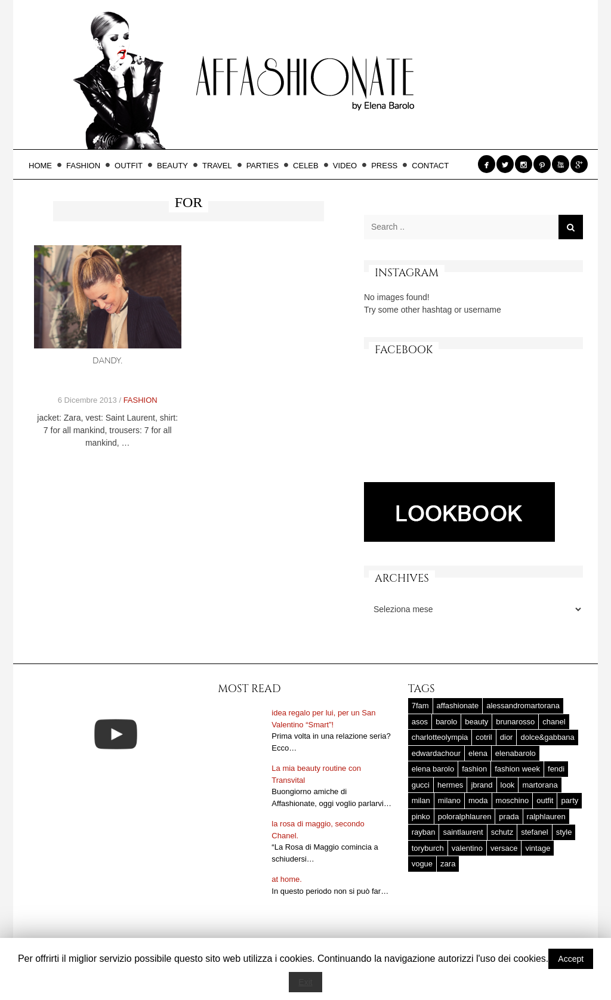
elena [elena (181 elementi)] (477, 753)
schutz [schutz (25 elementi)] (502, 832)
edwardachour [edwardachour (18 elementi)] (436, 753)
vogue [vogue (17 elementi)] (422, 863)
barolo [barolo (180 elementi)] (446, 721)
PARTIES (266, 165)
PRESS (388, 165)
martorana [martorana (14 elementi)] (539, 784)
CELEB (309, 165)
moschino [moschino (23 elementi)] (512, 800)
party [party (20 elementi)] (569, 800)
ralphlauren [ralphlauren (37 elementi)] (546, 816)
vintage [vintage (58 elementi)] (537, 848)
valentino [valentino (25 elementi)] (467, 848)
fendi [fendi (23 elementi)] (556, 768)
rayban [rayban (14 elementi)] (424, 832)
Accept (571, 959)
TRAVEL (220, 165)
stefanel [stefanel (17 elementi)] (534, 832)
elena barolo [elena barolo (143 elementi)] (433, 768)
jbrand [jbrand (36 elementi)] (481, 784)
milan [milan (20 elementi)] (421, 800)
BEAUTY (176, 165)
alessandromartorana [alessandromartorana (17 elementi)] (523, 705)
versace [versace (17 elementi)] (504, 848)
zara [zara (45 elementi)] (447, 863)
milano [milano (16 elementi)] (449, 800)
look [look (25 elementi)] (508, 784)
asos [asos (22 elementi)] (420, 721)
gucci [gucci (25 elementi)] (421, 784)
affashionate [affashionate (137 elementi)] (458, 705)
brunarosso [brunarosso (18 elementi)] (515, 721)
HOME (44, 165)
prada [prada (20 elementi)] (509, 816)
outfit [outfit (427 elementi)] (544, 800)
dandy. (107, 360)
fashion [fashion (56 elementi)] (474, 768)
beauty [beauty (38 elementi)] (476, 721)
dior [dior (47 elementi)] (506, 737)
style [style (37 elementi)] (564, 832)
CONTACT (430, 165)
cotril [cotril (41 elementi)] (484, 737)
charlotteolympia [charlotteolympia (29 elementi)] (440, 737)
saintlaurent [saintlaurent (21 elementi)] (463, 832)
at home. (286, 879)
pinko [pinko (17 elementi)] (421, 816)
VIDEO (348, 165)
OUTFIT (132, 165)
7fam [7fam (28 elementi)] (420, 705)
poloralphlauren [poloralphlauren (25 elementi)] (465, 816)
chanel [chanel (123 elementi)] (553, 721)
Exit (305, 982)
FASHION (86, 165)
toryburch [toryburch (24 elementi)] (428, 848)
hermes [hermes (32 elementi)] (450, 784)
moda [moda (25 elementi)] (478, 800)
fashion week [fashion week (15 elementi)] (517, 768)
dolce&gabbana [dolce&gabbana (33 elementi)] (547, 737)
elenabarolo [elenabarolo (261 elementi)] (515, 753)
